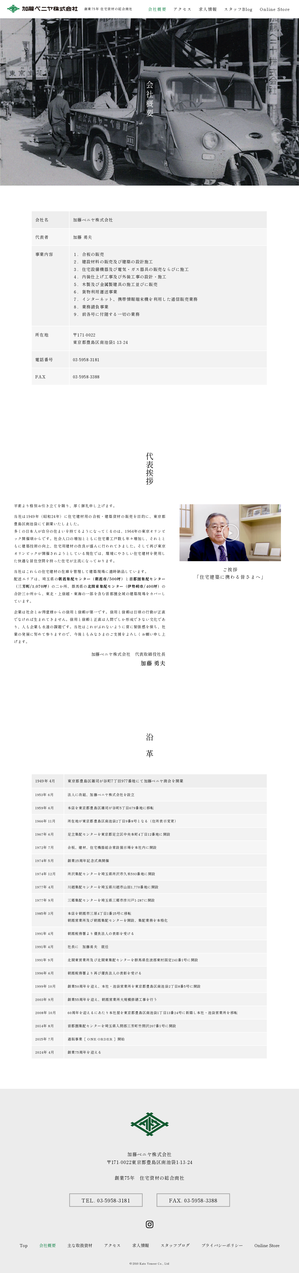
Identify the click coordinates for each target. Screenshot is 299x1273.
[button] (230, 533)
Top (24, 1245)
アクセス (182, 9)
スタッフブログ (175, 1245)
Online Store (275, 9)
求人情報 (208, 9)
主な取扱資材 (79, 1245)
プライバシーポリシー (222, 1245)
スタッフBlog (238, 9)
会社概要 (157, 9)
